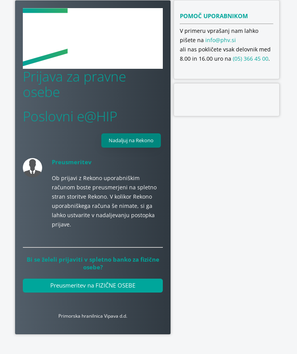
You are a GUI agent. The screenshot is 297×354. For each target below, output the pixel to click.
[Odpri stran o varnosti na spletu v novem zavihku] (226, 99)
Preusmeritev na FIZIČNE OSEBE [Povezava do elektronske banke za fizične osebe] (92, 285)
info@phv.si (220, 40)
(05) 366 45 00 (250, 58)
